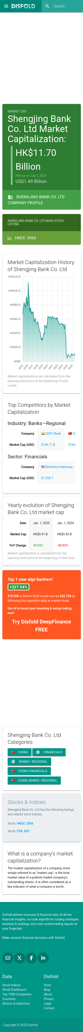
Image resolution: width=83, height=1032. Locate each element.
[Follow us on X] (20, 958)
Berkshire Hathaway (57, 467)
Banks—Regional (29, 762)
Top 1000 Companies (17, 994)
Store (47, 985)
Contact (49, 1008)
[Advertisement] (41, 56)
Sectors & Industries (16, 1003)
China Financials (29, 771)
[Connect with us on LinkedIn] (43, 958)
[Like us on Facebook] (31, 958)
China (19, 752)
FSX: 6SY (23, 831)
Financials (49, 752)
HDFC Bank (51, 433)
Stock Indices (11, 985)
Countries (9, 999)
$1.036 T (47, 478)
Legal (47, 1003)
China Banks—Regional (34, 780)
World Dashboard (14, 989)
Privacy (49, 999)
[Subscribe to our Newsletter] (8, 958)
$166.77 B (75, 444)
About (48, 994)
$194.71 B (48, 444)
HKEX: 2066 (25, 823)
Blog (47, 989)
